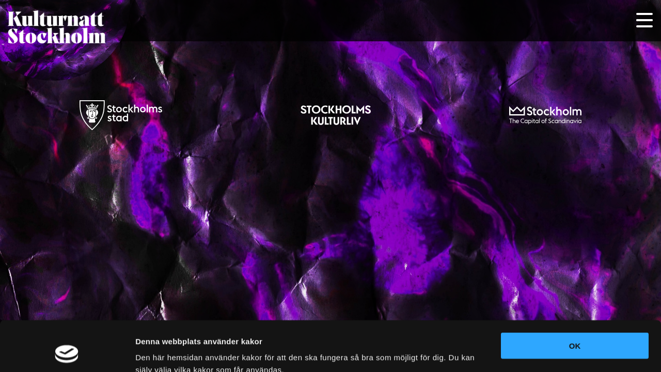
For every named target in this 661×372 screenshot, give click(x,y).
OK (575, 299)
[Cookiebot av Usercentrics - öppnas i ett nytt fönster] (67, 352)
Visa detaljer (158, 351)
